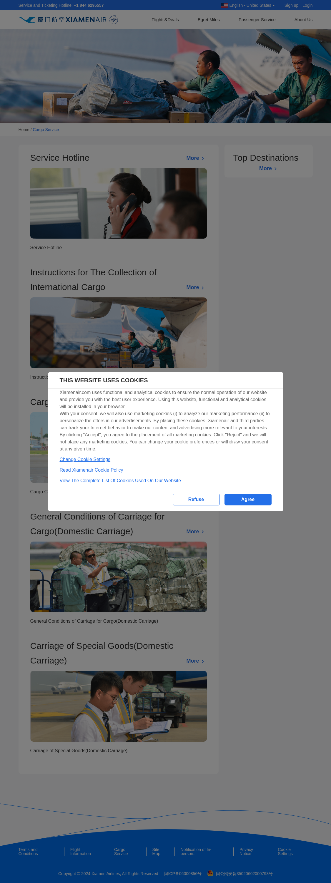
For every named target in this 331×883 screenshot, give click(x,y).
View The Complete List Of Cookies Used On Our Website (120, 480)
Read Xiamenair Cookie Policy (91, 470)
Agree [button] (248, 499)
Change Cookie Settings (85, 459)
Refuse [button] (196, 499)
